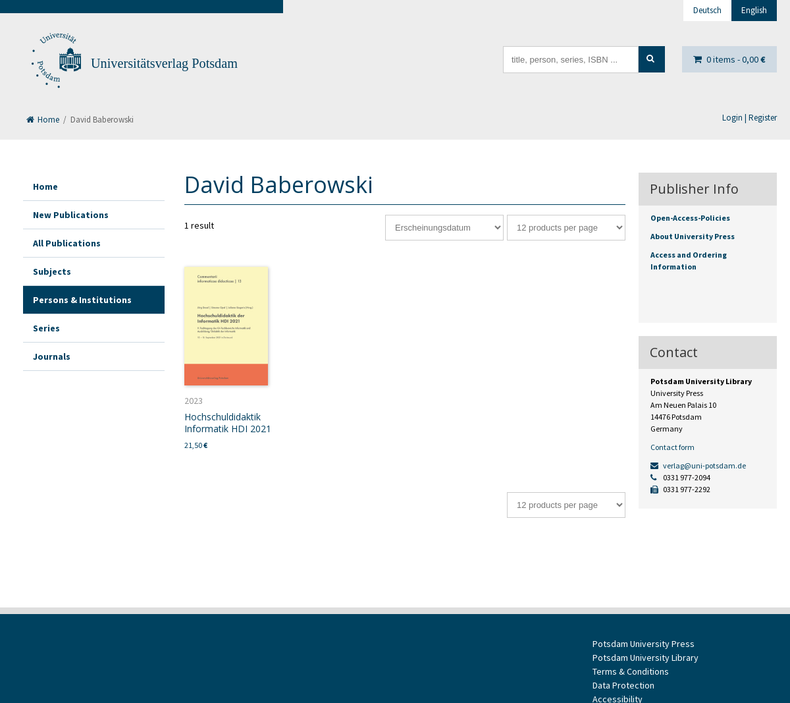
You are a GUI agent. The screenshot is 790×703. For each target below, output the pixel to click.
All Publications (67, 243)
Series (46, 328)
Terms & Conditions (630, 671)
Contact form (672, 447)
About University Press (692, 236)
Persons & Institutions (82, 300)
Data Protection (623, 685)
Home (42, 119)
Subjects (52, 271)
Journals (51, 356)
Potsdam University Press (643, 644)
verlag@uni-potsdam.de (698, 465)
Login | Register (749, 117)
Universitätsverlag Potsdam (164, 63)
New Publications (71, 215)
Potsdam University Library (645, 657)
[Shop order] (444, 227)
